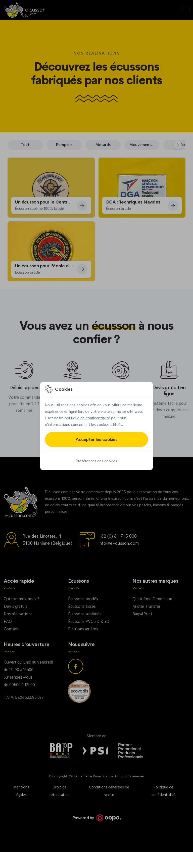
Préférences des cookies (96, 461)
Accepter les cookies (96, 439)
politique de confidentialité (87, 418)
